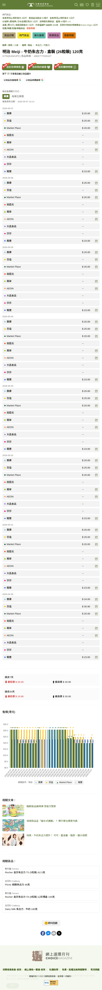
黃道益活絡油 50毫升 (38, 18)
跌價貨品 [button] (54, 35)
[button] (51, 871)
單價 (6, 96)
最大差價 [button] (39, 35)
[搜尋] (76, 5)
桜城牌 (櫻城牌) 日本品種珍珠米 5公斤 (20, 21)
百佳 (49, 782)
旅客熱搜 (31, 28)
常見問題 (95, 969)
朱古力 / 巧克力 (43, 45)
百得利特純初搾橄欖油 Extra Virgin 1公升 (79, 25)
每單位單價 (18, 96)
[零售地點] (98, 5)
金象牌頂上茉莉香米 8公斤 (14, 18)
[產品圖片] (96, 113)
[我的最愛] (87, 5)
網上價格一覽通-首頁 (35, 969)
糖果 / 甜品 (27, 45)
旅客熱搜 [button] (69, 35)
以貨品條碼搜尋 (34, 80)
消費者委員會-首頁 (12, 969)
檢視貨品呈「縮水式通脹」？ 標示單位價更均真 (52, 821)
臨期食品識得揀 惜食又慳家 (41, 806)
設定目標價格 (13, 67)
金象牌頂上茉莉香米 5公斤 (62, 18)
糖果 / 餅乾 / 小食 (10, 45)
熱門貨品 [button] (24, 35)
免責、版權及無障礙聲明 (74, 969)
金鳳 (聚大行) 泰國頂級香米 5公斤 (18, 25)
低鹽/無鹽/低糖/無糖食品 (13, 28)
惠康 (38, 782)
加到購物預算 (65, 67)
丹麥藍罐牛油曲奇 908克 (46, 25)
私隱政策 (54, 969)
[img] (4, 5)
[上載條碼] (82, 5)
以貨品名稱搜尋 (12, 80)
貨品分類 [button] (9, 35)
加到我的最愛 (39, 67)
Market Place (64, 782)
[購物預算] (93, 5)
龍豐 (78, 782)
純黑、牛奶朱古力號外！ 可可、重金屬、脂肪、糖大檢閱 (57, 835)
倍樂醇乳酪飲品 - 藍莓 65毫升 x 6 (55, 21)
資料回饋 (51, 923)
